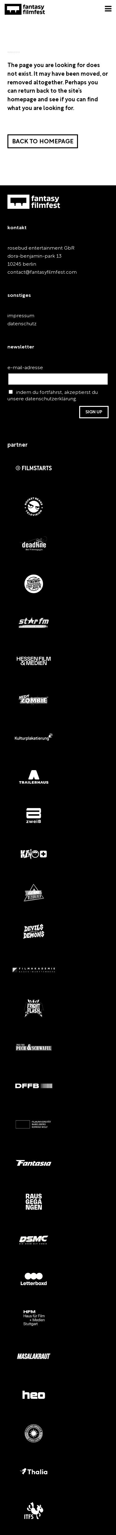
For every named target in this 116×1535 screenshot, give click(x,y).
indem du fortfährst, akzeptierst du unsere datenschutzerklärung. (52, 395)
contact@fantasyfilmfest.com (42, 272)
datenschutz (22, 324)
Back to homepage (42, 142)
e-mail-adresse (25, 368)
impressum (20, 316)
